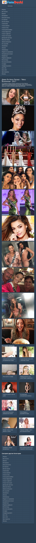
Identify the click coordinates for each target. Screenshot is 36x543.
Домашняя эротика (8, 484)
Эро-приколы (6, 519)
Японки (5, 521)
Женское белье (7, 486)
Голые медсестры (7, 478)
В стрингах (5, 466)
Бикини (5, 460)
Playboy (5, 456)
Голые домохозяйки (8, 476)
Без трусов (5, 458)
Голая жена (6, 470)
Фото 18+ (5, 515)
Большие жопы (7, 464)
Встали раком (6, 468)
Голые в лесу (6, 474)
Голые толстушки (7, 482)
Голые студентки (7, 480)
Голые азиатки (6, 472)
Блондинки (6, 462)
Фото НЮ (5, 517)
